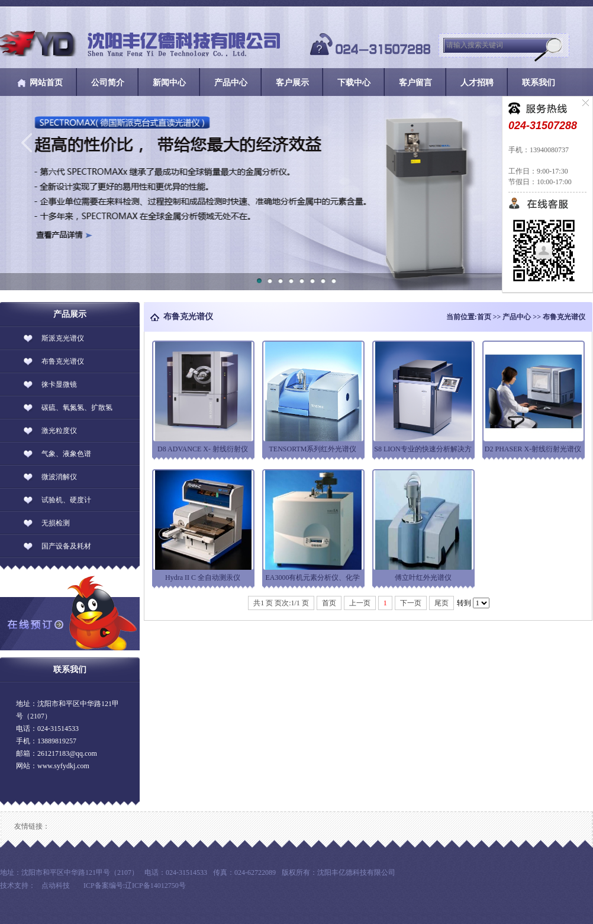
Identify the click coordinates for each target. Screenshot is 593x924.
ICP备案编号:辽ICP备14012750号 (134, 885)
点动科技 (55, 885)
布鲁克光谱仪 (564, 317)
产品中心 (516, 317)
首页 (484, 317)
